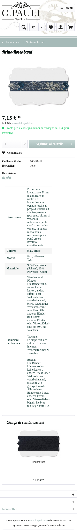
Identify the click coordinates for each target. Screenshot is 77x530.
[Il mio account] (60, 27)
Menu (67, 7)
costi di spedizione (38, 520)
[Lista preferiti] (50, 27)
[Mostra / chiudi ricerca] (23, 27)
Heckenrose (38, 461)
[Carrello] (70, 27)
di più (6, 177)
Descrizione (9, 173)
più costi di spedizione (22, 123)
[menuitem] (23, 27)
